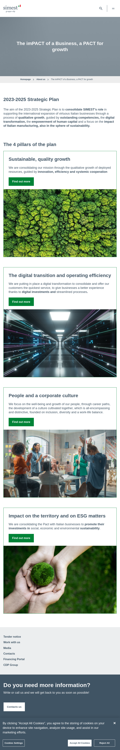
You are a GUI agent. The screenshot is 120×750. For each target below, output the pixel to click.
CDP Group (10, 665)
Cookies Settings (14, 743)
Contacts (9, 653)
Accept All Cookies (80, 743)
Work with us (11, 642)
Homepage (25, 79)
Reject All (104, 743)
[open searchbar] (100, 8)
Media (7, 648)
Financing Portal (14, 659)
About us (40, 79)
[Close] (114, 723)
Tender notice (12, 636)
